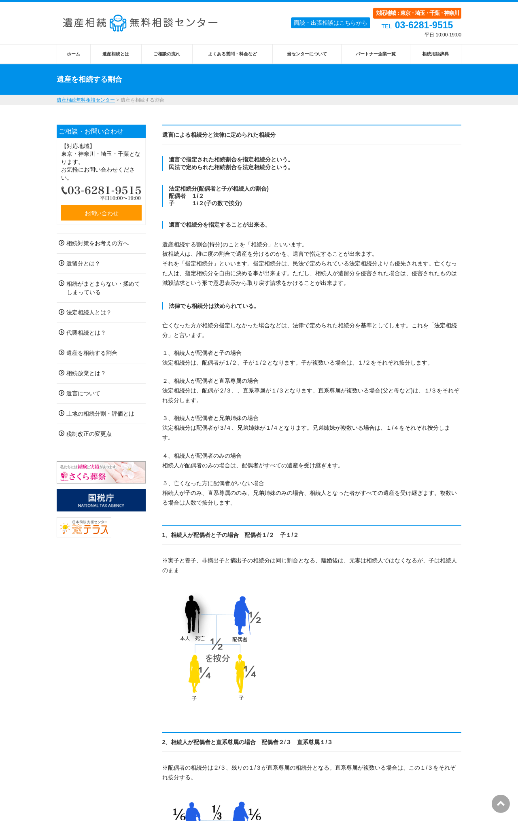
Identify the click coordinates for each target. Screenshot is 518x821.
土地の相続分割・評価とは (100, 413)
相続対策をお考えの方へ (97, 243)
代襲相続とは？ (86, 332)
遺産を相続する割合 (91, 353)
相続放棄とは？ (86, 373)
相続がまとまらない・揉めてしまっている (103, 287)
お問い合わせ (102, 213)
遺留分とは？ (83, 263)
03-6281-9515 (424, 25)
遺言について (83, 393)
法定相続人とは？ (89, 312)
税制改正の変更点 (89, 434)
